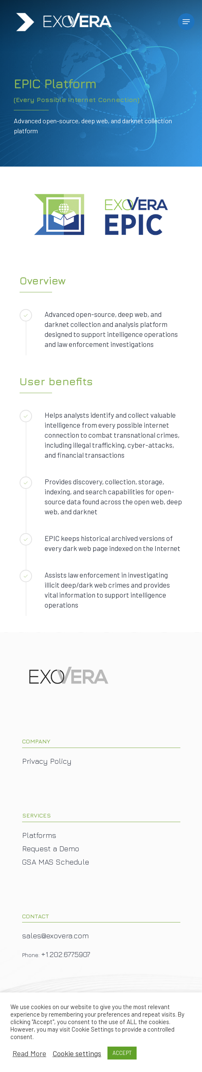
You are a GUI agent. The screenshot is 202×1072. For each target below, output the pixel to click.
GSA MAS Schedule (55, 862)
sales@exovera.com (55, 935)
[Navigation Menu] (186, 21)
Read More (29, 1053)
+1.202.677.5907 (65, 954)
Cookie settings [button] (76, 1053)
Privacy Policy (47, 761)
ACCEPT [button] (122, 1053)
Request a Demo (50, 848)
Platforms (39, 835)
